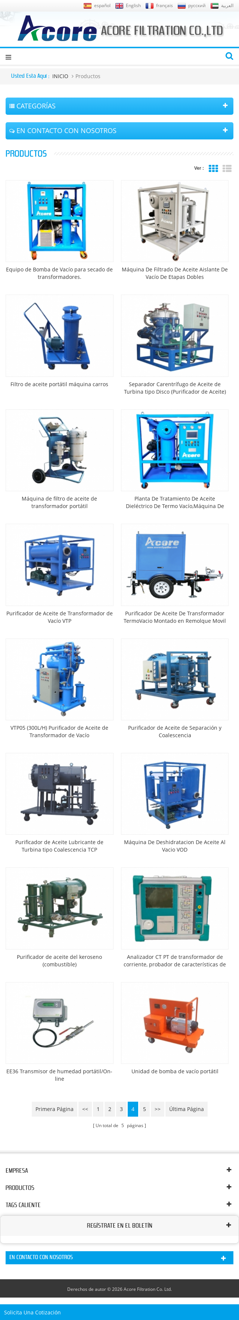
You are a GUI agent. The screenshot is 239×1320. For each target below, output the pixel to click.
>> (158, 1109)
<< (85, 1109)
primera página (54, 1109)
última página (186, 1109)
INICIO (60, 76)
